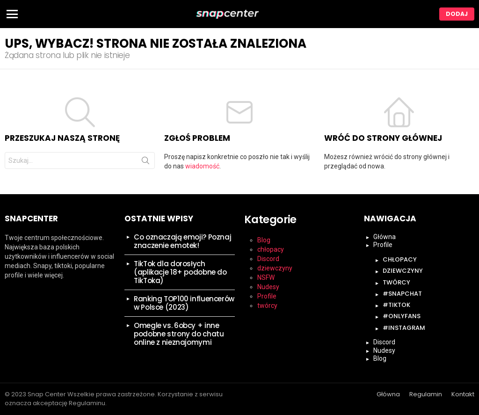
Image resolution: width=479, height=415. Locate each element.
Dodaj (457, 14)
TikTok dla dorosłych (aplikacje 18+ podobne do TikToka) (180, 272)
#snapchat (402, 293)
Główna (384, 236)
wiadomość (202, 166)
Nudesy (268, 287)
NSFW (266, 277)
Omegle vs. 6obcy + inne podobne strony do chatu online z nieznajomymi (179, 333)
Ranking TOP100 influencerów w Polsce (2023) (184, 303)
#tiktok (396, 304)
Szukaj (145, 162)
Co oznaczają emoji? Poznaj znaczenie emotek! (182, 241)
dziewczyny (274, 268)
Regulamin (425, 394)
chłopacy (270, 249)
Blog (263, 240)
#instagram (404, 327)
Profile (266, 296)
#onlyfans (402, 316)
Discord (268, 258)
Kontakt (462, 394)
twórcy (267, 305)
